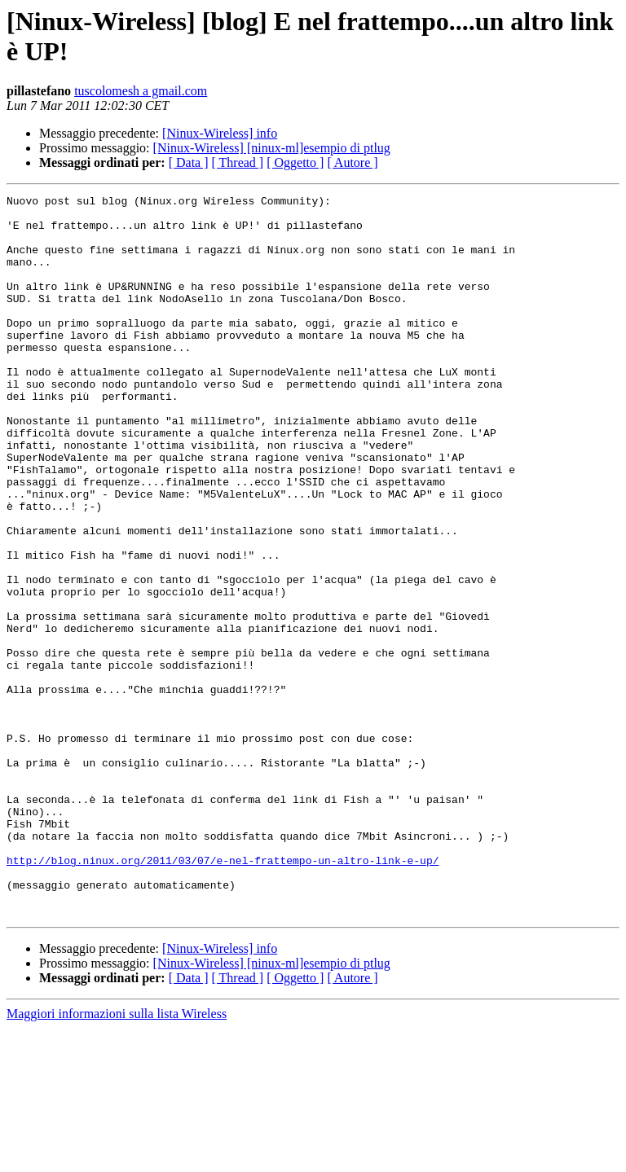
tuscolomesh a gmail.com (140, 91)
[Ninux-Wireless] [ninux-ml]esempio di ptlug (271, 148)
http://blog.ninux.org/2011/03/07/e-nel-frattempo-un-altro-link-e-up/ (223, 994)
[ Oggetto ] (295, 162)
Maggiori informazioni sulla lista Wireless (117, 1158)
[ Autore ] (352, 162)
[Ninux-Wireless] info (219, 133)
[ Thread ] (238, 162)
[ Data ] (189, 162)
